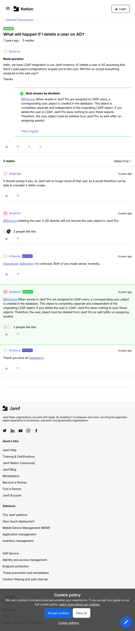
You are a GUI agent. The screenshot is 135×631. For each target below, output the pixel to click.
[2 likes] (19, 231)
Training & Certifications (19, 456)
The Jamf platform (15, 515)
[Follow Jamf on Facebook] (36, 431)
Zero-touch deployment (18, 521)
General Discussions (19, 19)
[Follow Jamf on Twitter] (5, 430)
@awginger (10, 263)
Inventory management (18, 540)
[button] (7, 9)
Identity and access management (25, 560)
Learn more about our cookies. (79, 604)
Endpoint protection (16, 566)
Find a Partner (12, 489)
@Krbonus (28, 99)
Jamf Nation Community (19, 463)
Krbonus (15, 51)
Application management (19, 534)
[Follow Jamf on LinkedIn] (13, 431)
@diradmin (26, 263)
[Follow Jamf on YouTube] (20, 430)
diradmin (15, 213)
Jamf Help (9, 450)
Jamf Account (12, 495)
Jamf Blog (9, 469)
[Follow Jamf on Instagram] (28, 431)
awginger (15, 173)
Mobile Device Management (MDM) (26, 528)
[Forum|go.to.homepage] (23, 8)
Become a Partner (15, 482)
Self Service (11, 553)
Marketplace (11, 476)
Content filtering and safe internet (25, 579)
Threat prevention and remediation (26, 572)
